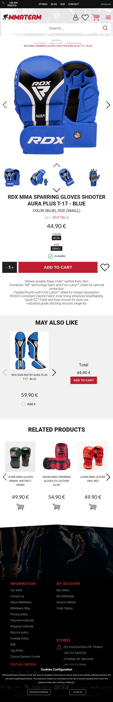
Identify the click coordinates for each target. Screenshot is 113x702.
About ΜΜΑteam (21, 602)
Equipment (40, 43)
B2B (63, 4)
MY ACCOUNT (68, 584)
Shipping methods (21, 626)
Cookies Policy (19, 638)
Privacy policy (19, 614)
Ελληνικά (106, 4)
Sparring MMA (74, 43)
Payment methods (22, 620)
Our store (16, 590)
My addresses (65, 596)
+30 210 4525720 (74, 653)
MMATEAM (56, 40)
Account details (66, 602)
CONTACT (73, 4)
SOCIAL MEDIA (23, 665)
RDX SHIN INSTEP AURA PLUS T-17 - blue (29, 376)
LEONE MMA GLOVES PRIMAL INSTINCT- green (20, 480)
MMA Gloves (56, 43)
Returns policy (19, 632)
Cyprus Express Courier (25, 656)
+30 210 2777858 (74, 665)
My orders (62, 590)
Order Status (64, 608)
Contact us (17, 596)
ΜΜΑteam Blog (20, 608)
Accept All (78, 692)
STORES (43, 4)
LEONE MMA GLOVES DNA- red (92, 478)
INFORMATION (23, 584)
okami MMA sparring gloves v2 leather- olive (56, 480)
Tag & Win (16, 650)
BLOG (54, 4)
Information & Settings (38, 692)
